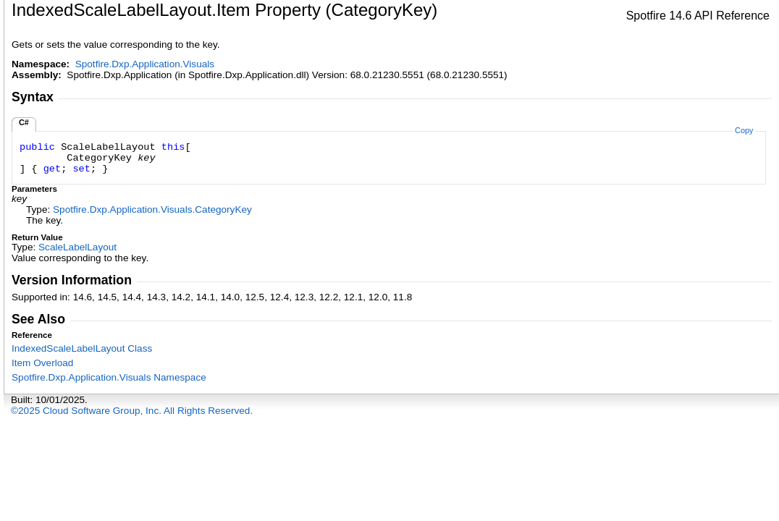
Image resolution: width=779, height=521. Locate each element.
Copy (744, 130)
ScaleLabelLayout (77, 247)
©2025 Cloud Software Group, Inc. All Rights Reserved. (132, 410)
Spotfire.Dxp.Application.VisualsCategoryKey (152, 209)
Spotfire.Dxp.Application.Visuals (144, 64)
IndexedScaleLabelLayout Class (82, 348)
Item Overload (42, 362)
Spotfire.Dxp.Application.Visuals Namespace (109, 377)
